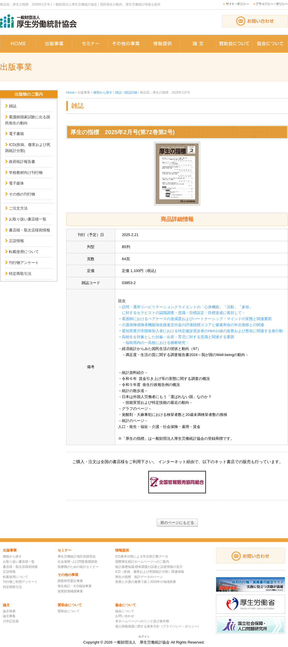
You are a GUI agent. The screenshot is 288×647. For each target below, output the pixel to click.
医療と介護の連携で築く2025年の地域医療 (145, 581)
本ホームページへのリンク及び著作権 (142, 621)
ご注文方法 (18, 208)
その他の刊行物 (22, 194)
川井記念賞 (11, 621)
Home (70, 92)
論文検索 (9, 611)
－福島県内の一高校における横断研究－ (155, 342)
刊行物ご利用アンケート (20, 581)
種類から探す (102, 92)
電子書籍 (16, 134)
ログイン (144, 636)
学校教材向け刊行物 (26, 172)
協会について (124, 611)
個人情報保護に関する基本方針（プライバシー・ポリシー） (158, 626)
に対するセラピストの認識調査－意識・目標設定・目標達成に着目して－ (183, 313)
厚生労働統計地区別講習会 (77, 556)
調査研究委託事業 (70, 581)
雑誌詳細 (130, 92)
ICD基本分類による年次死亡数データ (141, 556)
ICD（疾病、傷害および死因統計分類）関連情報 (149, 571)
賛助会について (69, 611)
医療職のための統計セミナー (78, 566)
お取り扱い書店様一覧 (27, 219)
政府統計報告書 (22, 161)
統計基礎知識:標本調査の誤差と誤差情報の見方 (149, 566)
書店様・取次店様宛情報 (29, 230)
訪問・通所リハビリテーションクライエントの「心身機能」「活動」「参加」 (187, 307)
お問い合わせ (124, 616)
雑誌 (12, 106)
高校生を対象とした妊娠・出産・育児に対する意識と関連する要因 (178, 337)
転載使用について (24, 252)
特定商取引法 (20, 273)
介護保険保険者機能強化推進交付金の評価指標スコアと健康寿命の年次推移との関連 (193, 325)
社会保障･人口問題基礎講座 (77, 561)
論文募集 (9, 616)
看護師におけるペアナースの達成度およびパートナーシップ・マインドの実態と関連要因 (197, 319)
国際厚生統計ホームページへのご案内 (142, 561)
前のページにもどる (177, 522)
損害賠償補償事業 (70, 591)
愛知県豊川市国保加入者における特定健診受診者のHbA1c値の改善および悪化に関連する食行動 (202, 331)
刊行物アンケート (24, 262)
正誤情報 (16, 241)
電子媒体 (16, 183)
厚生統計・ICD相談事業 (75, 586)
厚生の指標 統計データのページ (139, 577)
